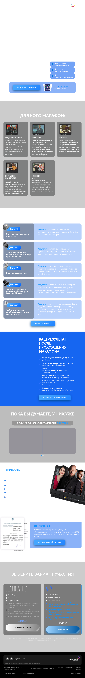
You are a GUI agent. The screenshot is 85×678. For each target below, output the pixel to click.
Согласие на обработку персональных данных (42, 668)
